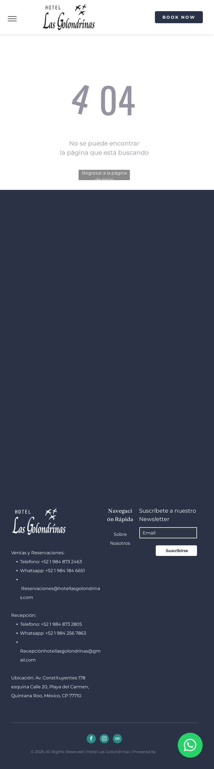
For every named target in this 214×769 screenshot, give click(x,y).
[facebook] (91, 739)
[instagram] (104, 739)
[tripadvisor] (117, 739)
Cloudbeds (167, 751)
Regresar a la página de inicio (104, 175)
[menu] (12, 18)
